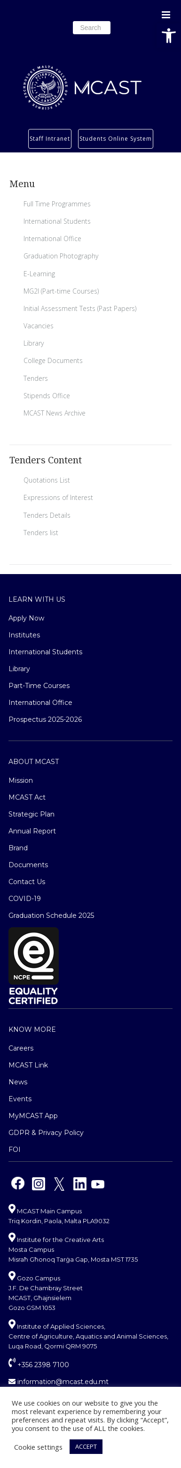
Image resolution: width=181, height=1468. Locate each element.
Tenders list (41, 532)
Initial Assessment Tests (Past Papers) (80, 308)
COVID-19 (24, 898)
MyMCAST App (33, 1116)
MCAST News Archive (55, 413)
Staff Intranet (50, 139)
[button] (169, 35)
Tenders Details (47, 515)
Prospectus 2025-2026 (45, 719)
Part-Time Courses (39, 685)
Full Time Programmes (57, 203)
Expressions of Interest (58, 497)
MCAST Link (28, 1065)
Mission (20, 780)
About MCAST (33, 761)
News (17, 1082)
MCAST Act (27, 797)
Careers (20, 1048)
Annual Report (32, 831)
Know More (32, 1029)
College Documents (53, 360)
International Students (57, 221)
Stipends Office (47, 395)
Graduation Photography (61, 255)
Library (34, 343)
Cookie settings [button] (38, 1447)
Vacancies (39, 325)
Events (19, 1099)
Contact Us (26, 882)
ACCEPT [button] (86, 1446)
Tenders (36, 378)
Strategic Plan (31, 814)
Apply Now (26, 618)
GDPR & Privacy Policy (46, 1132)
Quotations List (47, 480)
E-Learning (39, 273)
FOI (14, 1149)
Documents (28, 865)
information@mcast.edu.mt (58, 1381)
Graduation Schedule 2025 (51, 915)
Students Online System (115, 139)
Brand (18, 848)
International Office (52, 238)
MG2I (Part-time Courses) (61, 291)
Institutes (24, 635)
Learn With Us (36, 599)
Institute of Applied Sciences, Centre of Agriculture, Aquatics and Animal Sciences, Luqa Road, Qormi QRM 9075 (88, 1336)
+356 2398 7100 (38, 1365)
